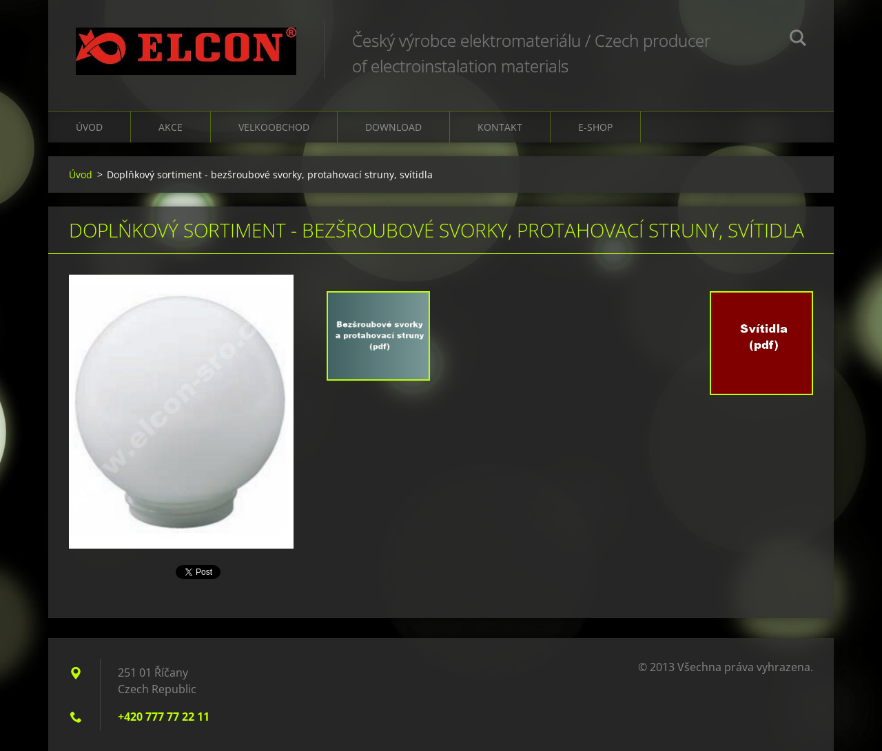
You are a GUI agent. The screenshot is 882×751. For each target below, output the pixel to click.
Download (393, 127)
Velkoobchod (273, 127)
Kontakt (500, 127)
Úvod (89, 127)
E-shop (595, 127)
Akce (170, 127)
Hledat (798, 40)
